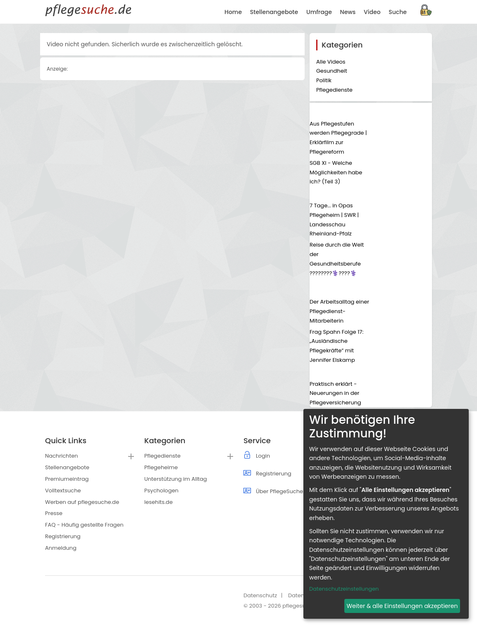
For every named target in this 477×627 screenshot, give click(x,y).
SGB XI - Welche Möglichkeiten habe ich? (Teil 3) (336, 172)
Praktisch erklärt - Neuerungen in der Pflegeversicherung (335, 393)
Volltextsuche (63, 490)
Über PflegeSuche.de (283, 491)
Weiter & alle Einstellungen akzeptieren (402, 606)
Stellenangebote (67, 467)
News (348, 12)
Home (233, 12)
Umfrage (319, 12)
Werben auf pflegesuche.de (82, 502)
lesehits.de (158, 502)
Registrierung (63, 536)
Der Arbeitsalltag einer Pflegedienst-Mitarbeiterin (339, 311)
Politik (324, 80)
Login (263, 456)
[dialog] (386, 514)
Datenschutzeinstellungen (344, 589)
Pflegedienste (334, 90)
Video (372, 12)
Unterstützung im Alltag (175, 479)
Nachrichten (61, 456)
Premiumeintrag (66, 479)
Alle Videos (331, 62)
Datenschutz (260, 595)
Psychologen (161, 490)
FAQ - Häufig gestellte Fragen (84, 525)
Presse (53, 513)
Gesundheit (331, 71)
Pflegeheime (161, 467)
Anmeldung (60, 548)
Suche (398, 12)
